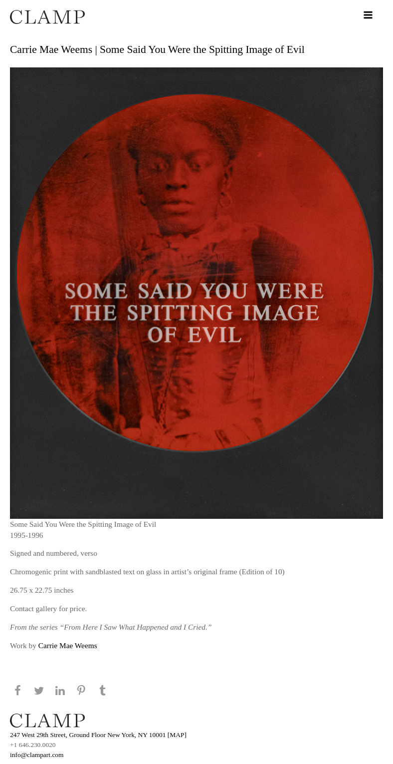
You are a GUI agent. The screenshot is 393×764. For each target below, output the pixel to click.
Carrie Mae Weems (67, 645)
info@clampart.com (37, 755)
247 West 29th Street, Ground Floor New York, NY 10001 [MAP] (98, 735)
